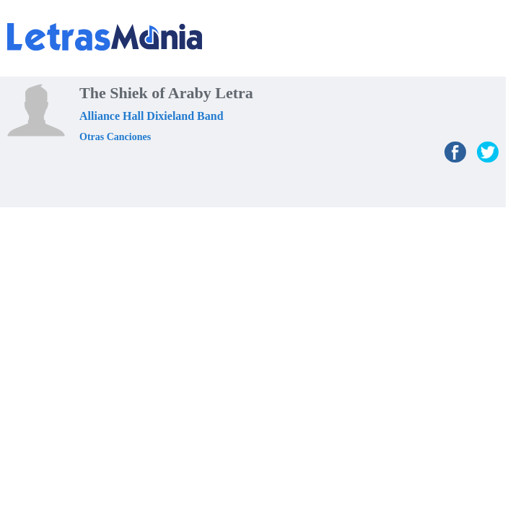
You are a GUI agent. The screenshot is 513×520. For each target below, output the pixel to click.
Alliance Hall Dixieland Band (151, 116)
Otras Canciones (115, 136)
